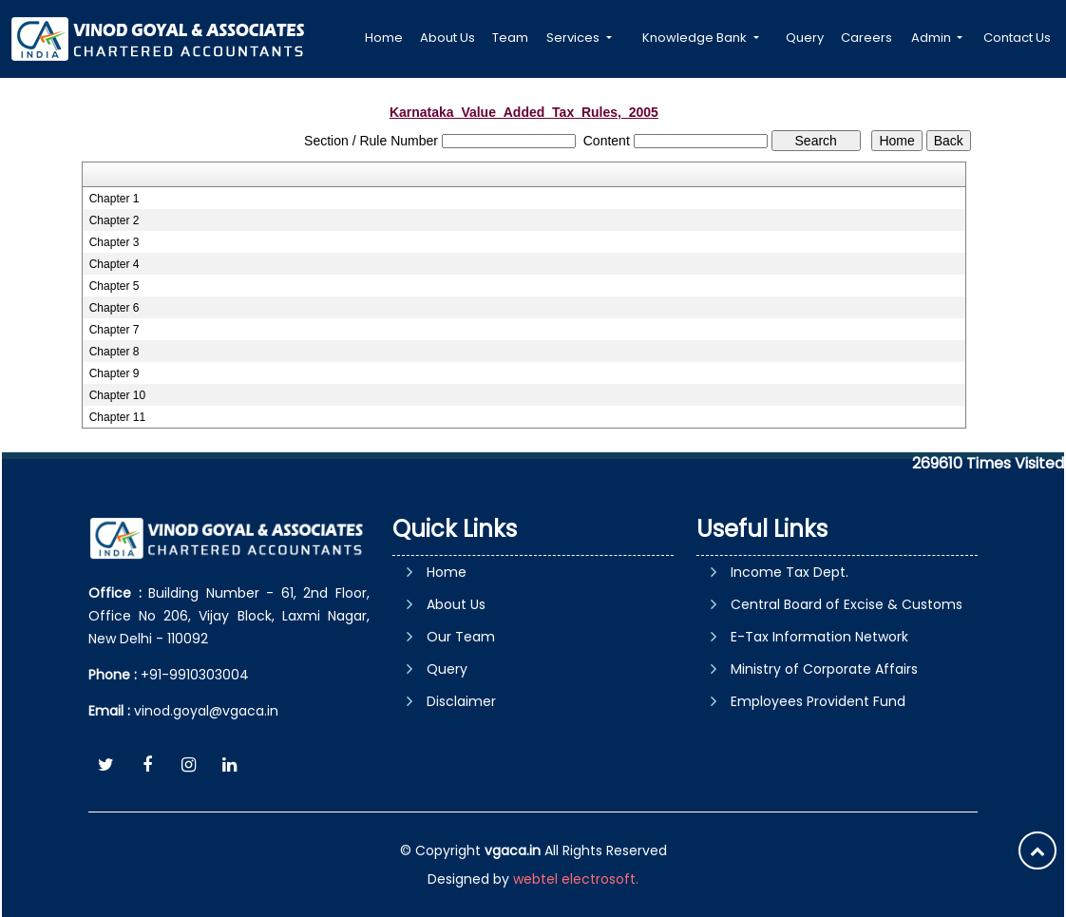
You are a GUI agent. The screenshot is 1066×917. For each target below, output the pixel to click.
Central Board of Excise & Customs (846, 604)
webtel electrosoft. (575, 878)
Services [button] (574, 38)
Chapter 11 (117, 417)
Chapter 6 (114, 308)
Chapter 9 (114, 373)
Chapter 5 (114, 286)
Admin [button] (932, 38)
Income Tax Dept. (789, 572)
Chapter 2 (114, 220)
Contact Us (1017, 38)
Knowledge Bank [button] (696, 38)
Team (510, 38)
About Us (447, 38)
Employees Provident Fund (818, 701)
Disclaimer (461, 701)
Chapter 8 (114, 351)
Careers (866, 38)
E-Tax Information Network (819, 636)
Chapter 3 (114, 242)
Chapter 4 (114, 264)
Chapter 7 (114, 329)
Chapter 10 (117, 395)
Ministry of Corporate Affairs (824, 669)
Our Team (461, 636)
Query (805, 38)
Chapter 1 (114, 198)
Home (384, 38)
